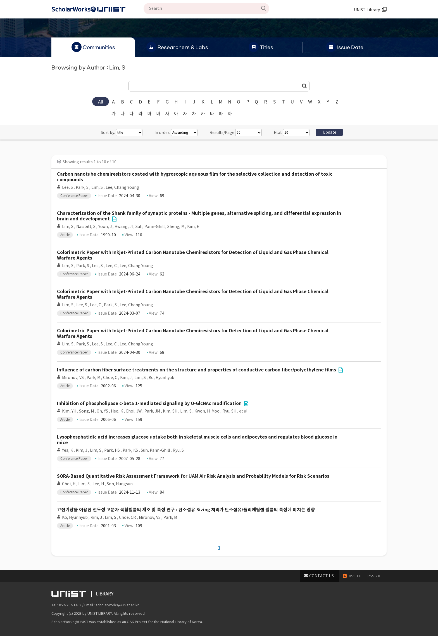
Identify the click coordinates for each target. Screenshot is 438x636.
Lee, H (98, 483)
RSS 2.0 (374, 576)
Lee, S (67, 187)
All (100, 102)
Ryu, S (178, 450)
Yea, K (67, 450)
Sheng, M (175, 226)
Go (304, 86)
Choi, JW (134, 411)
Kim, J (126, 377)
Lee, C (111, 265)
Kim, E (193, 226)
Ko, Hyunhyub (161, 377)
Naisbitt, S (86, 226)
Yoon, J (105, 226)
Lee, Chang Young (122, 187)
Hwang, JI (124, 226)
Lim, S (97, 187)
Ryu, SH (229, 411)
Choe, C (110, 377)
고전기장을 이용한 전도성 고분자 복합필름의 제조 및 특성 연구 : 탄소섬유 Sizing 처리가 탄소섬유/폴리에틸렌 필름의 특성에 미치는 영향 (186, 510)
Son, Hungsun (120, 483)
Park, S (82, 187)
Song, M (86, 411)
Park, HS (112, 450)
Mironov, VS (73, 377)
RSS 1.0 (355, 576)
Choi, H (68, 483)
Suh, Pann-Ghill (150, 226)
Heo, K (117, 411)
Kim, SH (170, 411)
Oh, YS (102, 411)
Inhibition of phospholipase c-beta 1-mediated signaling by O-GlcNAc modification (149, 403)
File (114, 219)
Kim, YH (69, 411)
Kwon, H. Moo (207, 411)
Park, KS (130, 450)
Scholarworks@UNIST (97, 9)
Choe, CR (127, 517)
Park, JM (152, 411)
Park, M (93, 377)
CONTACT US (321, 575)
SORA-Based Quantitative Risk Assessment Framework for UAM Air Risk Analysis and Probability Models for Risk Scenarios (193, 476)
